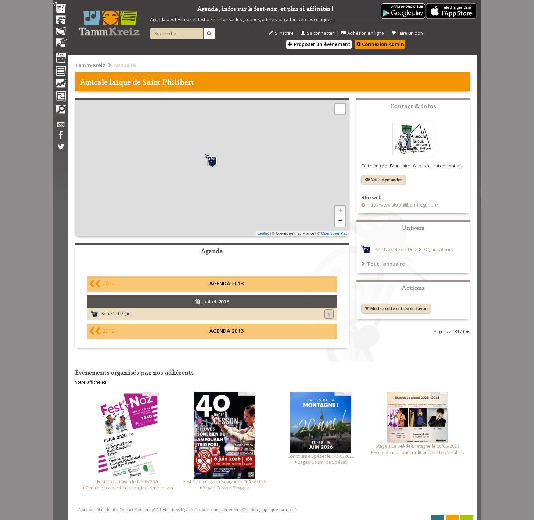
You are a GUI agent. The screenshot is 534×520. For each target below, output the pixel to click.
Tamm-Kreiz (90, 65)
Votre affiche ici (90, 382)
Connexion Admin (380, 44)
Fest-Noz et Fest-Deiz (396, 250)
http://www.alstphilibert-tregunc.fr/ (402, 205)
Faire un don (407, 33)
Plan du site (107, 509)
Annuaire (125, 65)
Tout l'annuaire (383, 263)
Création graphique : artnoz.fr (269, 509)
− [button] (340, 221)
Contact (126, 509)
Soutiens (143, 509)
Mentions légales (177, 509)
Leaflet (263, 233)
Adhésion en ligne (362, 33)
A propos (86, 509)
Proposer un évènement (319, 44)
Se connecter (317, 33)
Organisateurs (438, 250)
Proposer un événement (218, 509)
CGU (157, 509)
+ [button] (340, 211)
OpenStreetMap (334, 233)
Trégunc (124, 313)
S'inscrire (281, 33)
